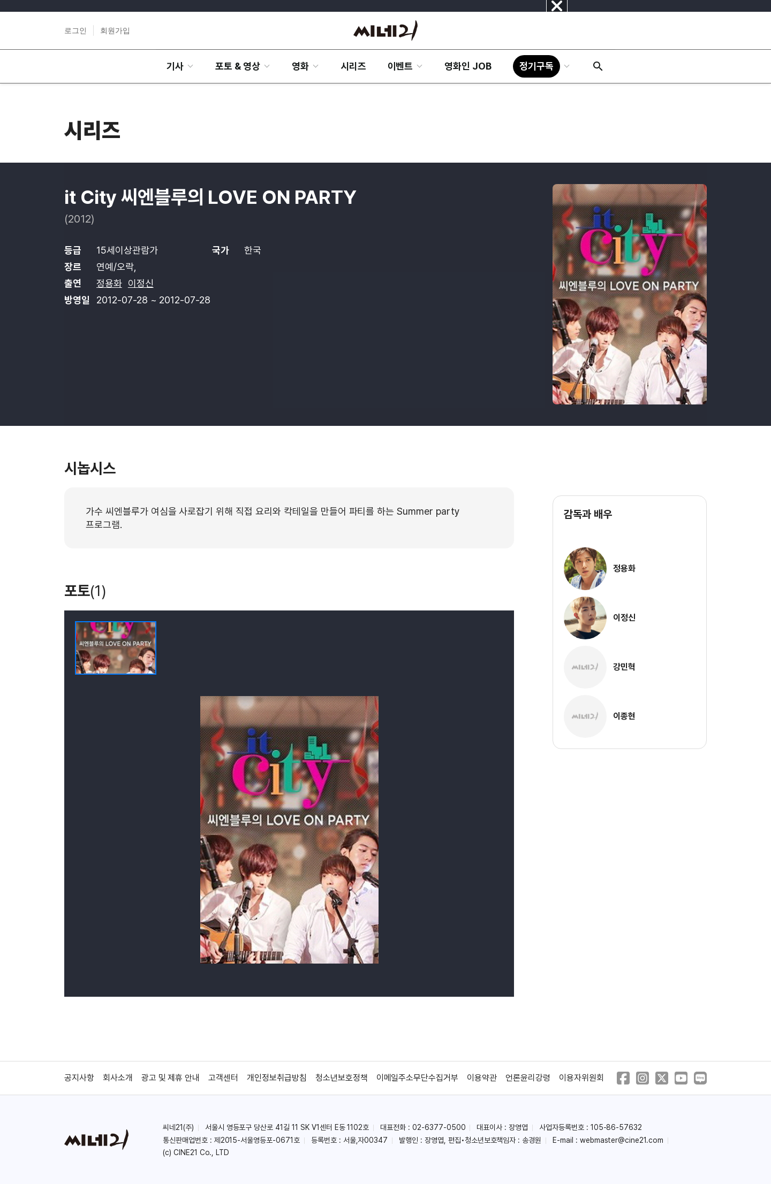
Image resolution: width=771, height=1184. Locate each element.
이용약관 (482, 1078)
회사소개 (118, 1078)
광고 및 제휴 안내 (170, 1078)
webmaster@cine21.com (621, 1140)
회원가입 (115, 30)
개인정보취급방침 (277, 1078)
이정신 (141, 283)
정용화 (109, 283)
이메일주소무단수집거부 (417, 1078)
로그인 (75, 30)
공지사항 (79, 1078)
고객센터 (223, 1078)
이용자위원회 (581, 1078)
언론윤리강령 (527, 1078)
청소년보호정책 (341, 1078)
